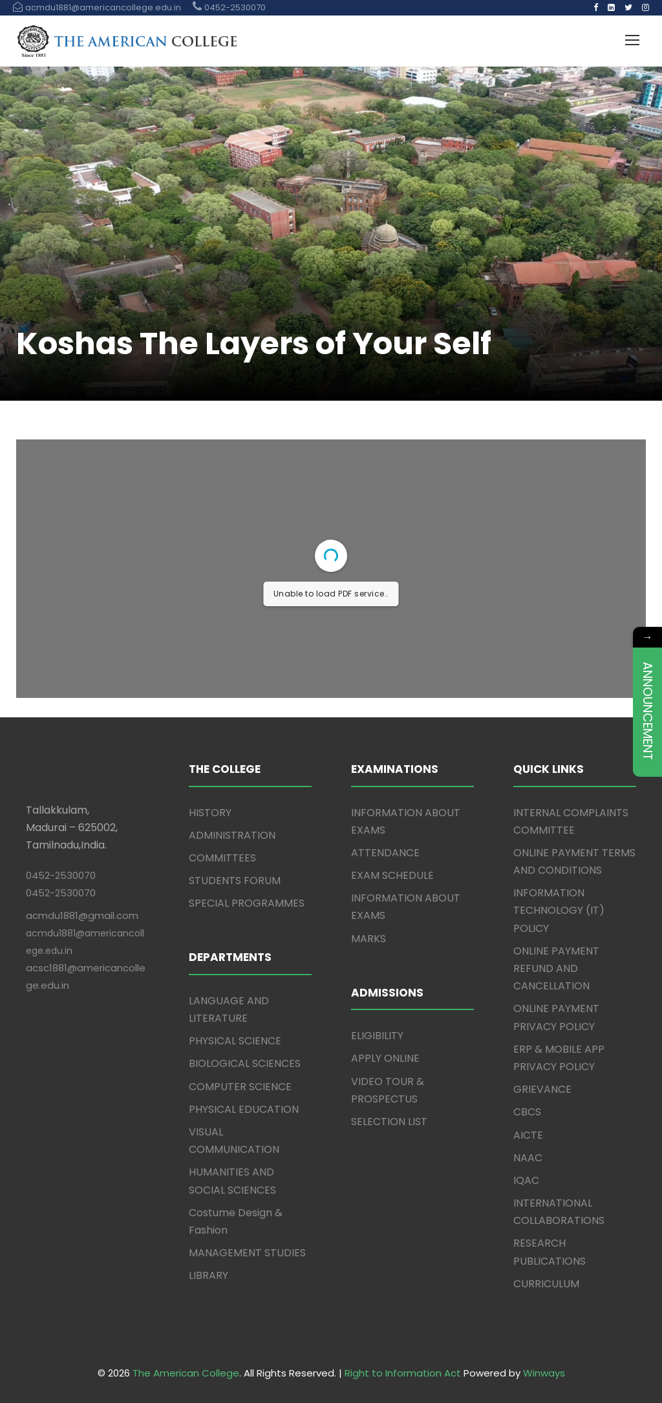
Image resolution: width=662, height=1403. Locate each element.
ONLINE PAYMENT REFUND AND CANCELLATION (556, 968)
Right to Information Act (403, 1373)
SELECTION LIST (389, 1121)
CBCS (527, 1111)
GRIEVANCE (542, 1089)
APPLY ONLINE (385, 1058)
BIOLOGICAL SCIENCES (245, 1063)
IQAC (526, 1180)
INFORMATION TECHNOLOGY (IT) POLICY (558, 910)
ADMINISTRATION (232, 835)
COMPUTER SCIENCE (240, 1086)
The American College (186, 1373)
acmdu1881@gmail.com (82, 915)
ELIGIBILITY (377, 1035)
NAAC (527, 1157)
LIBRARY (208, 1275)
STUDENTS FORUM (235, 880)
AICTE (528, 1135)
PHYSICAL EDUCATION (244, 1109)
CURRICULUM (546, 1283)
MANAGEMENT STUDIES (247, 1252)
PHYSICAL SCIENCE (235, 1040)
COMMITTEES (222, 857)
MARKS (368, 938)
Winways (544, 1373)
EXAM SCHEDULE (392, 875)
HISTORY (210, 812)
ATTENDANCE (385, 852)
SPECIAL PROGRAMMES (246, 903)
